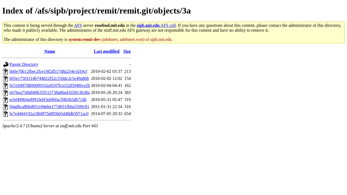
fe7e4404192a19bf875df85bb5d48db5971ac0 (49, 113)
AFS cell (156, 25)
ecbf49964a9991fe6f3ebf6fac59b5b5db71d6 (47, 99)
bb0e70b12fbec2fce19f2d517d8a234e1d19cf (48, 71)
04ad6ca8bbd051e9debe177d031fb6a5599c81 (49, 106)
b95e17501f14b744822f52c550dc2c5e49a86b (49, 78)
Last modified (107, 51)
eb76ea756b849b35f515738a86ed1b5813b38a (49, 92)
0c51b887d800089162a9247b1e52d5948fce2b (49, 85)
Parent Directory (23, 64)
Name (49, 51)
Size (127, 51)
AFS (78, 25)
